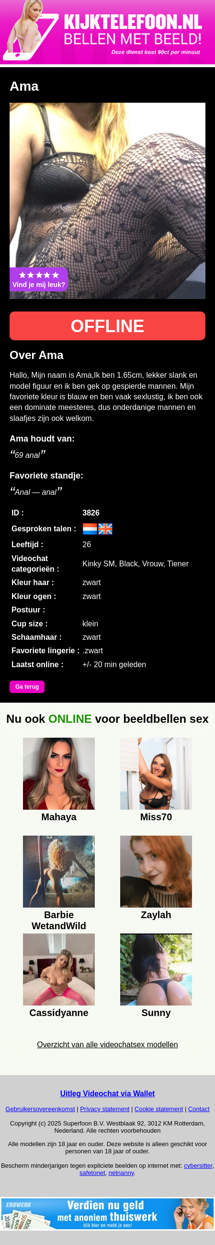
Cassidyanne (58, 1012)
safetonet (92, 1172)
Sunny (155, 1012)
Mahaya (58, 817)
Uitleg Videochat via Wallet (107, 1093)
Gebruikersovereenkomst (40, 1109)
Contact (199, 1109)
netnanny (121, 1172)
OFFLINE (108, 326)
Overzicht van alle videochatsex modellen (107, 1045)
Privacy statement (104, 1109)
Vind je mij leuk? (38, 279)
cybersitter (198, 1165)
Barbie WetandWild (59, 919)
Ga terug (27, 686)
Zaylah (156, 915)
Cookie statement (159, 1109)
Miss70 (156, 817)
